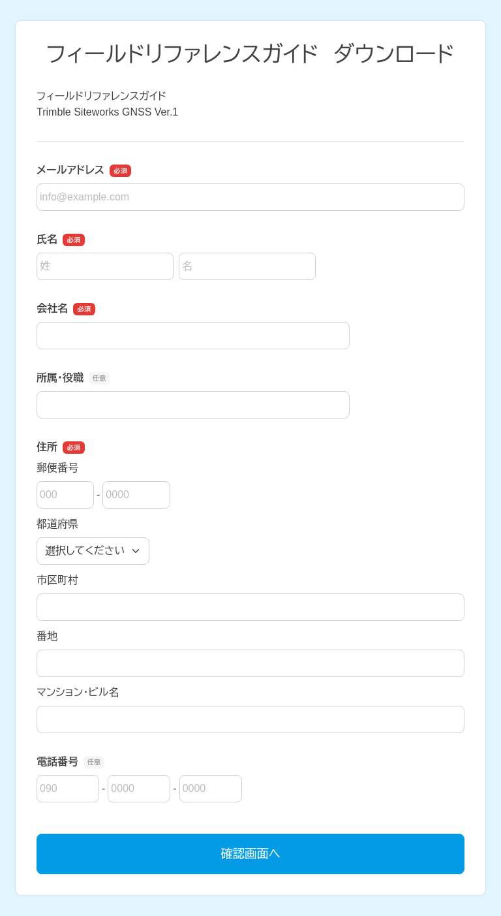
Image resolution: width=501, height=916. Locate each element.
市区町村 (57, 580)
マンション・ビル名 (78, 692)
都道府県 (57, 523)
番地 (47, 636)
